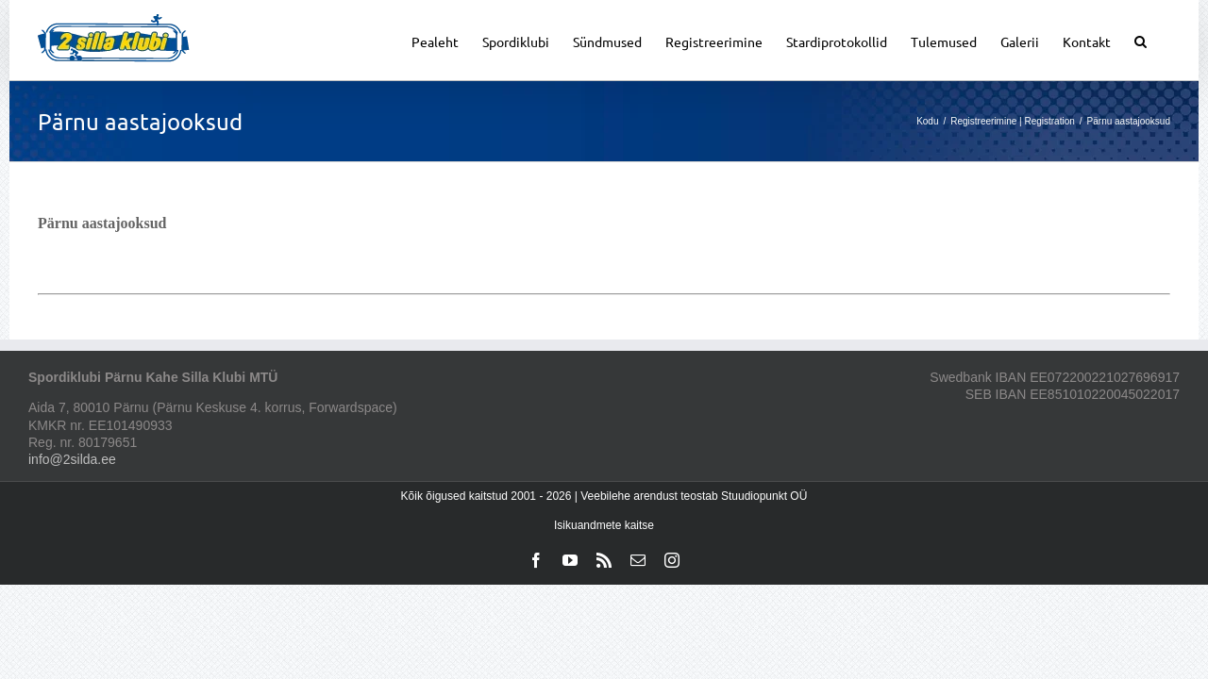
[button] (1164, 40)
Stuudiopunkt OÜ (764, 496)
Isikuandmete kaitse (604, 525)
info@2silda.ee (72, 459)
